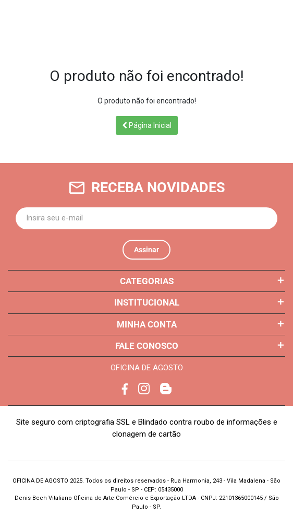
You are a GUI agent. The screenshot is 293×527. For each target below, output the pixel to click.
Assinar (146, 249)
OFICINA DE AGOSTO (147, 367)
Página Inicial (147, 125)
